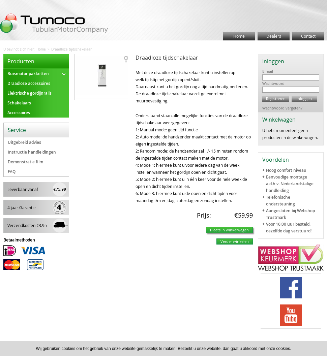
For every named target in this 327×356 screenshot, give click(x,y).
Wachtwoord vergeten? (282, 107)
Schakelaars (19, 103)
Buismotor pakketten (36, 73)
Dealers (273, 36)
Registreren (276, 98)
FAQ (12, 171)
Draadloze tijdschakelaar (71, 49)
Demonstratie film (25, 162)
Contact (308, 36)
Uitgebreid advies (24, 142)
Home (239, 36)
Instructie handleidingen (32, 152)
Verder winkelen (234, 241)
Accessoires (18, 113)
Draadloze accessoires (28, 83)
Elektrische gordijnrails (29, 93)
